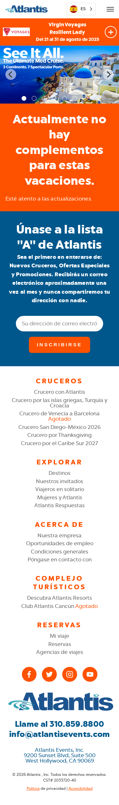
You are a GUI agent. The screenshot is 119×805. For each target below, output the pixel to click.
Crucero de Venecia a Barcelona (59, 416)
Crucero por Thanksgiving (59, 435)
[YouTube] (90, 674)
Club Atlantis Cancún (59, 606)
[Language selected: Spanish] (81, 9)
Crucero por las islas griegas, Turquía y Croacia (59, 403)
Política (33, 788)
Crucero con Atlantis (59, 392)
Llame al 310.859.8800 (59, 724)
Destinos (59, 473)
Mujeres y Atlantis (59, 497)
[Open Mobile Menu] (110, 9)
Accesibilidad (81, 788)
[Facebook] (29, 674)
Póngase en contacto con (60, 559)
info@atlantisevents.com (59, 734)
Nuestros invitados (59, 481)
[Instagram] (69, 674)
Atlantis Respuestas (59, 505)
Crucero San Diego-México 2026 (59, 427)
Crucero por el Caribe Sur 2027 (59, 443)
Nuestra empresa (59, 535)
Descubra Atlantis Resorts (59, 598)
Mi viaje (59, 636)
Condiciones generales (59, 551)
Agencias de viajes (59, 652)
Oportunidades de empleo (59, 543)
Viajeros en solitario (59, 489)
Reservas (59, 644)
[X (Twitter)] (49, 674)
